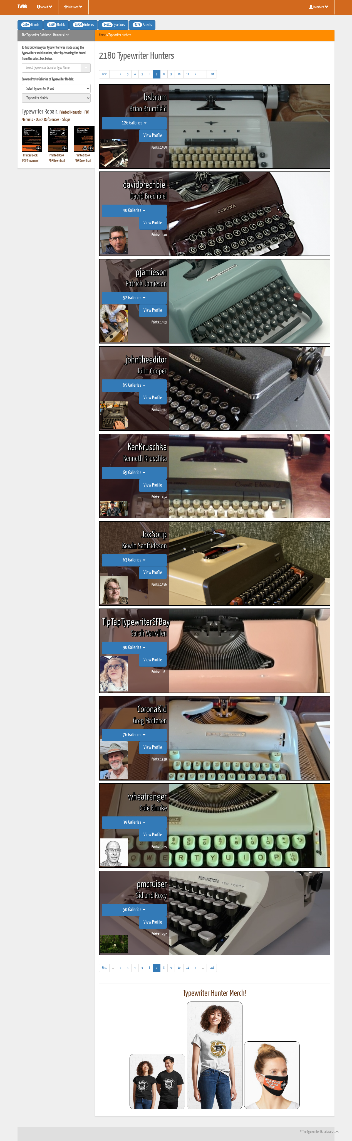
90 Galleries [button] (134, 647)
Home (102, 35)
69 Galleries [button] (134, 472)
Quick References (48, 120)
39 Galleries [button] (134, 822)
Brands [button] (30, 24)
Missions (73, 7)
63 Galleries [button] (134, 560)
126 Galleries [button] (134, 123)
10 (179, 74)
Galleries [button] (83, 24)
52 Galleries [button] (134, 298)
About (45, 7)
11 (187, 74)
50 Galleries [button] (134, 909)
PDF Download (30, 161)
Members (319, 7)
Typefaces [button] (113, 24)
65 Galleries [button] (134, 385)
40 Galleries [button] (134, 210)
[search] (56, 88)
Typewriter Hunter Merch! (214, 993)
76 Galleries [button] (134, 735)
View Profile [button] (152, 135)
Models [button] (56, 24)
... (114, 75)
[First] (104, 74)
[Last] (212, 74)
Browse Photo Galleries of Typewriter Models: (48, 79)
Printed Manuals (71, 112)
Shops (66, 120)
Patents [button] (142, 24)
